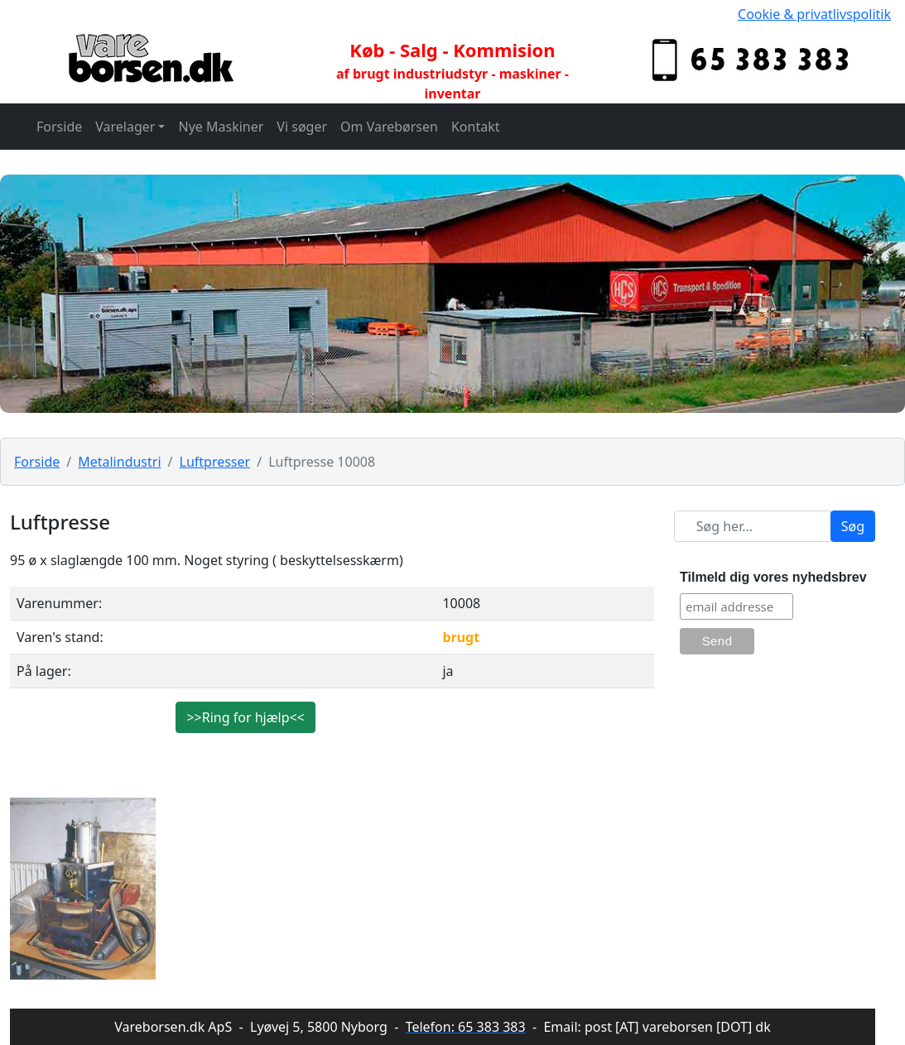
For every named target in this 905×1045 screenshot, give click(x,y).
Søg (852, 526)
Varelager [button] (125, 126)
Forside (59, 126)
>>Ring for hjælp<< (245, 717)
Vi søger (302, 126)
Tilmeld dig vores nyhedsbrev (773, 577)
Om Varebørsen (389, 126)
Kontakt (475, 126)
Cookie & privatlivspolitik (814, 14)
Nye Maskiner (220, 126)
